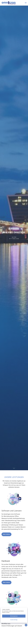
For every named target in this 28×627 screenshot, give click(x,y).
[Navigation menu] (26, 2)
